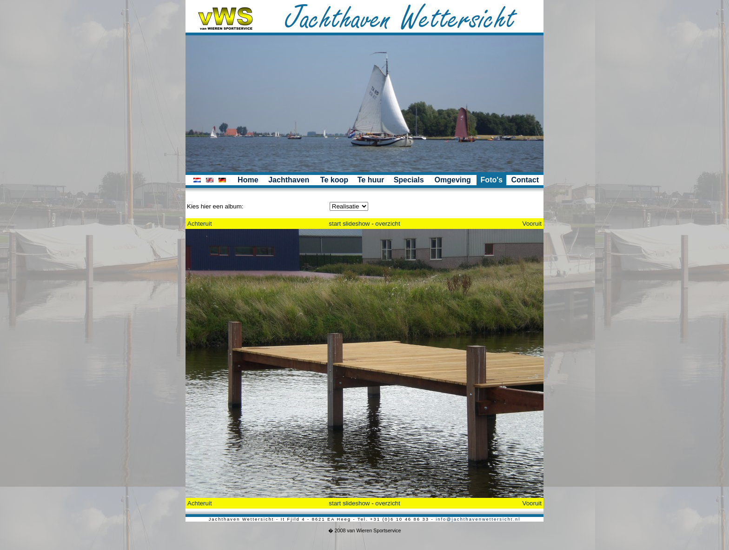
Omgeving (453, 180)
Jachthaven (288, 180)
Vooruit (532, 223)
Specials (409, 180)
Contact (525, 180)
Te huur (371, 180)
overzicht (387, 223)
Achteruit (199, 223)
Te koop (334, 180)
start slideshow (349, 223)
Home (248, 180)
